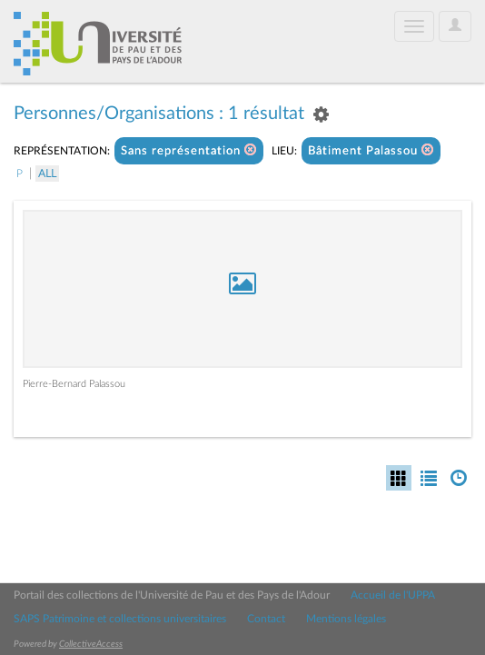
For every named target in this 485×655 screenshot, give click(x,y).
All (47, 173)
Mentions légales (346, 618)
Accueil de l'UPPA (393, 595)
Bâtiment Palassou (371, 150)
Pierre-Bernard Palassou (74, 384)
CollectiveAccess (91, 644)
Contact (266, 618)
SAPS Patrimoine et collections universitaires (120, 618)
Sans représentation (189, 150)
